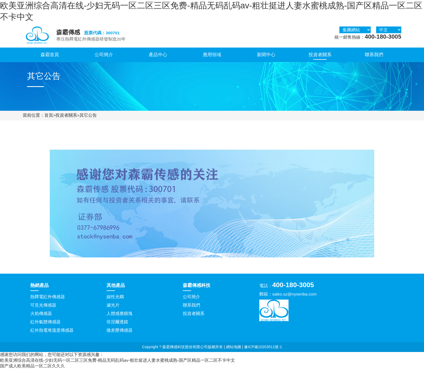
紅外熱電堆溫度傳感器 (52, 330)
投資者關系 (320, 54)
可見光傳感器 (43, 305)
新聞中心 (266, 54)
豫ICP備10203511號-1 (263, 347)
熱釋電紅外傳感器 (47, 296)
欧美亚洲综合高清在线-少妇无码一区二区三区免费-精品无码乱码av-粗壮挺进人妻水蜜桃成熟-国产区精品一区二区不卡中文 (117, 360)
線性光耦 (115, 296)
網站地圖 (233, 347)
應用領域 (212, 54)
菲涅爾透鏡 (117, 322)
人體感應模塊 (119, 313)
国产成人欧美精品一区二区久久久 (32, 366)
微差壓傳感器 (119, 330)
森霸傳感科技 (196, 285)
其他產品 (116, 285)
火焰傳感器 (41, 313)
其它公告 (88, 115)
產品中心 (158, 54)
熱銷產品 (39, 285)
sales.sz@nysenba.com (294, 294)
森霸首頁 (50, 54)
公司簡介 (104, 54)
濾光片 (113, 305)
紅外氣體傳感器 (45, 322)
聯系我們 (374, 54)
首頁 (48, 115)
